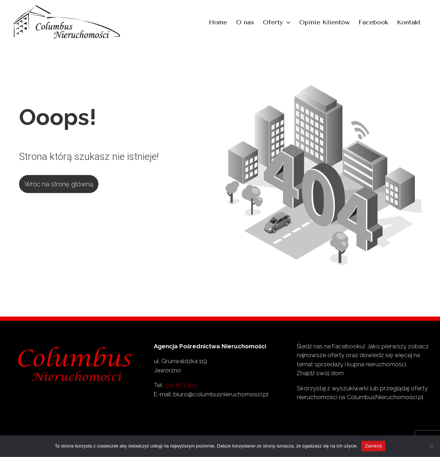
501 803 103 (180, 385)
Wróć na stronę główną (58, 184)
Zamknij (373, 446)
